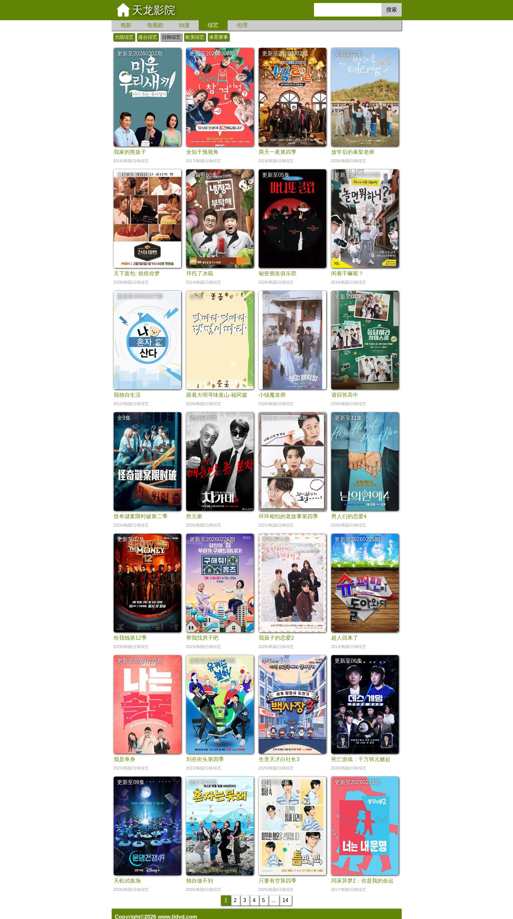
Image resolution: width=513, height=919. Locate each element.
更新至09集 (131, 782)
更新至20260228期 (357, 175)
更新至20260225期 (357, 539)
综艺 (213, 25)
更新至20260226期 (285, 418)
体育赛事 (218, 37)
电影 (126, 25)
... (274, 900)
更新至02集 (348, 53)
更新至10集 (276, 782)
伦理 (242, 25)
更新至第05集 (133, 175)
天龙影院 (153, 10)
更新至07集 (131, 539)
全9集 (124, 418)
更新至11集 (348, 418)
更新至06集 (348, 661)
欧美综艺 (195, 37)
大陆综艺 (124, 37)
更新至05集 (276, 175)
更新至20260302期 (140, 53)
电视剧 (155, 25)
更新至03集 (276, 296)
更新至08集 (203, 418)
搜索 (391, 9)
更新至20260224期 (357, 782)
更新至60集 (203, 175)
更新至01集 (276, 539)
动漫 (184, 25)
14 (285, 900)
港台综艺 (147, 37)
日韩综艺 (171, 37)
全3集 (196, 296)
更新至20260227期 (140, 296)
